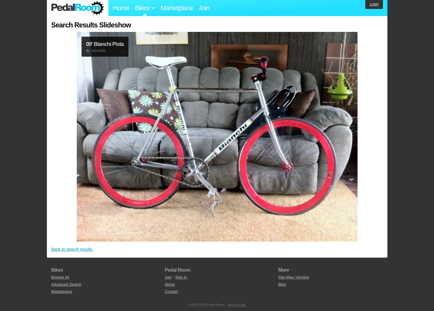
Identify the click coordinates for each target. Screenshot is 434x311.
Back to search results (72, 249)
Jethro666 (98, 50)
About (170, 284)
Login (374, 4)
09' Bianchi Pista (105, 44)
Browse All (60, 277)
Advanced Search (66, 284)
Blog (282, 284)
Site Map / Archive (293, 277)
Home (121, 8)
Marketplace (176, 8)
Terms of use (236, 305)
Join (204, 8)
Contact (171, 291)
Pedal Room (77, 8)
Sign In (181, 277)
